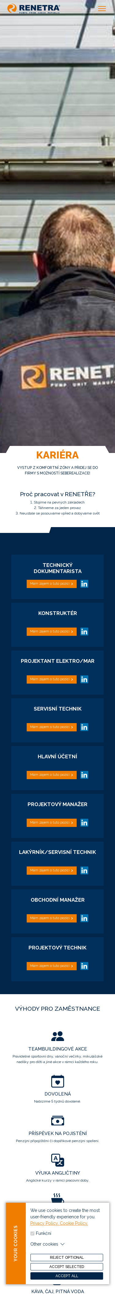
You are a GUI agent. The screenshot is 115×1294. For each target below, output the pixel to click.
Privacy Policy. (45, 1227)
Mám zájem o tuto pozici (50, 584)
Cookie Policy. (74, 1227)
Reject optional (67, 1261)
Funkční (43, 1237)
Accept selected (66, 1271)
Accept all (67, 1280)
